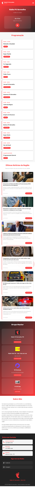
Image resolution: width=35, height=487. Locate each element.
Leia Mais (28, 193)
